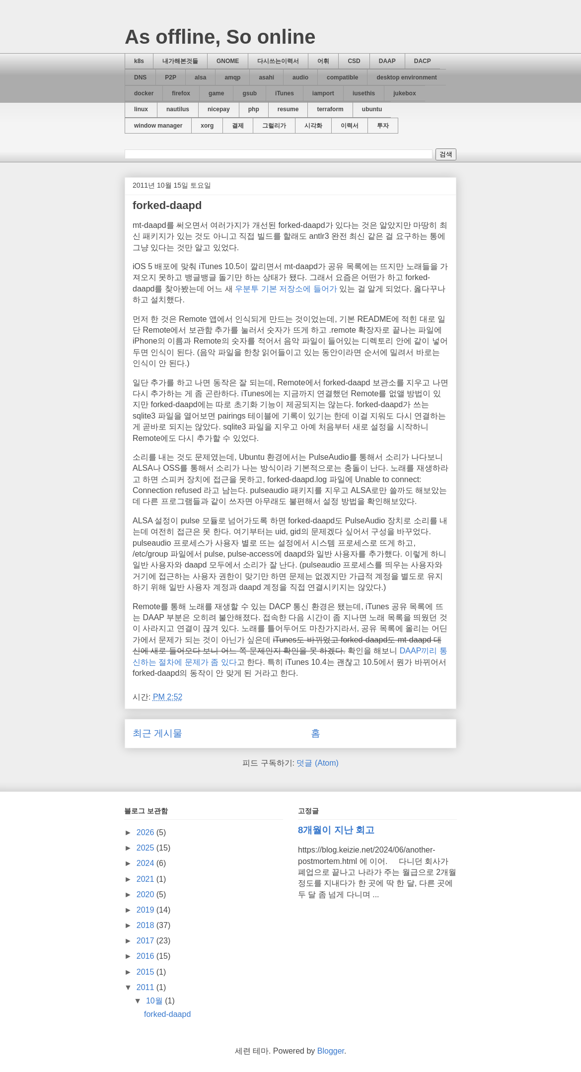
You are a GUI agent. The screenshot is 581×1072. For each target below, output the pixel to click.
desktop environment (406, 77)
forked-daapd (167, 205)
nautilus (177, 109)
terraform (330, 109)
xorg (207, 125)
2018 (146, 925)
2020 (146, 894)
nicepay (219, 109)
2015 (146, 972)
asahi (266, 77)
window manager (158, 125)
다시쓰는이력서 (278, 61)
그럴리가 (274, 125)
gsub (249, 93)
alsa (200, 77)
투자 (383, 125)
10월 (155, 1001)
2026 (146, 832)
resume (288, 109)
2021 (146, 879)
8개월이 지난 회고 (336, 830)
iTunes (284, 93)
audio (300, 77)
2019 (146, 910)
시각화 (313, 125)
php (253, 109)
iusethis (364, 93)
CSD (354, 61)
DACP (422, 61)
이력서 (350, 125)
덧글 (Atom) (317, 763)
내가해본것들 (180, 61)
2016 (146, 956)
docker (143, 93)
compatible (342, 77)
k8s (139, 61)
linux (141, 109)
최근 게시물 (157, 733)
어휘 (323, 61)
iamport (323, 93)
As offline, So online (220, 37)
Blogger (330, 1051)
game (216, 93)
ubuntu (372, 109)
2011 (146, 987)
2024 (146, 863)
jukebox (404, 93)
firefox (181, 93)
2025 (146, 848)
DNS (140, 77)
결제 (238, 125)
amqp (232, 77)
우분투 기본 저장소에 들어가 (286, 289)
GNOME (228, 61)
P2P (170, 77)
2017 (146, 940)
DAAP (387, 61)
